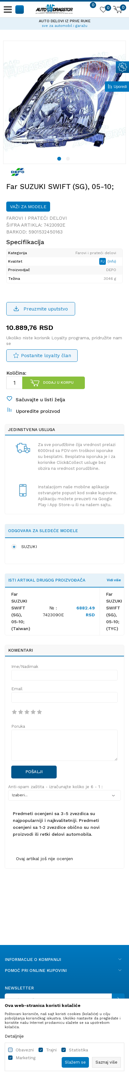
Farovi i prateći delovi (36, 218)
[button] (20, 9)
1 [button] (60, 159)
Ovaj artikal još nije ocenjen (44, 858)
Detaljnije (14, 1036)
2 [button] (69, 159)
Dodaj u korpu (58, 382)
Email (17, 688)
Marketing (25, 1057)
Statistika (78, 1050)
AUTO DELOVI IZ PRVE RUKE (64, 21)
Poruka (18, 726)
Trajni (51, 1050)
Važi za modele (28, 206)
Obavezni (25, 1050)
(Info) (111, 261)
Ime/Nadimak (24, 666)
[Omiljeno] (103, 10)
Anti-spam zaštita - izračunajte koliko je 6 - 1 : (55, 786)
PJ (103, 261)
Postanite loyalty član (46, 355)
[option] (64, 22)
